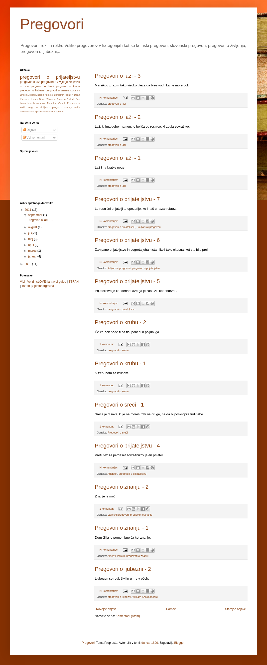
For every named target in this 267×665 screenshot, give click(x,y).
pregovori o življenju (54, 82)
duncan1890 (149, 643)
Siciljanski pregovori (148, 226)
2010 (28, 264)
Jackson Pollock (66, 99)
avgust (33, 227)
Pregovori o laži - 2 (117, 117)
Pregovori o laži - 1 (117, 158)
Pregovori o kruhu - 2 (120, 322)
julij (30, 233)
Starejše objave (235, 609)
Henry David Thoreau (43, 99)
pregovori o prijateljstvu (121, 226)
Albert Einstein (116, 555)
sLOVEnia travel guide (51, 281)
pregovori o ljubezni (119, 596)
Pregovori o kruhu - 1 (120, 363)
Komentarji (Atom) (128, 616)
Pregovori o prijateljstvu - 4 (127, 446)
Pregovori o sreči (118, 432)
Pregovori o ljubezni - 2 (123, 569)
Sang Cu (32, 107)
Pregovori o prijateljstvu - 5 (127, 281)
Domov (171, 609)
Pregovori (52, 24)
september (35, 215)
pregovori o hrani (42, 86)
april (31, 245)
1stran (25, 286)
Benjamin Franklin (63, 94)
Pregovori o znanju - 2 (121, 487)
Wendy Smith (72, 107)
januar (32, 256)
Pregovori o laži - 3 (117, 76)
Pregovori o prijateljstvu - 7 (127, 199)
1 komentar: (107, 344)
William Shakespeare (145, 596)
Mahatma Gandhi (56, 103)
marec (32, 250)
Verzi (30, 281)
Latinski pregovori (118, 514)
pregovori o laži (117, 103)
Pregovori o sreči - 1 (119, 405)
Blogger (179, 643)
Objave (29, 130)
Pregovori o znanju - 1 (121, 528)
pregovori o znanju (141, 514)
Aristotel (112, 473)
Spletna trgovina (43, 286)
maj (31, 239)
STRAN (74, 281)
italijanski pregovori (119, 268)
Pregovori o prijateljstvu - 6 (127, 240)
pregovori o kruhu (118, 350)
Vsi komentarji (34, 137)
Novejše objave (106, 609)
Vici (22, 281)
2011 (28, 210)
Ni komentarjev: (109, 97)
